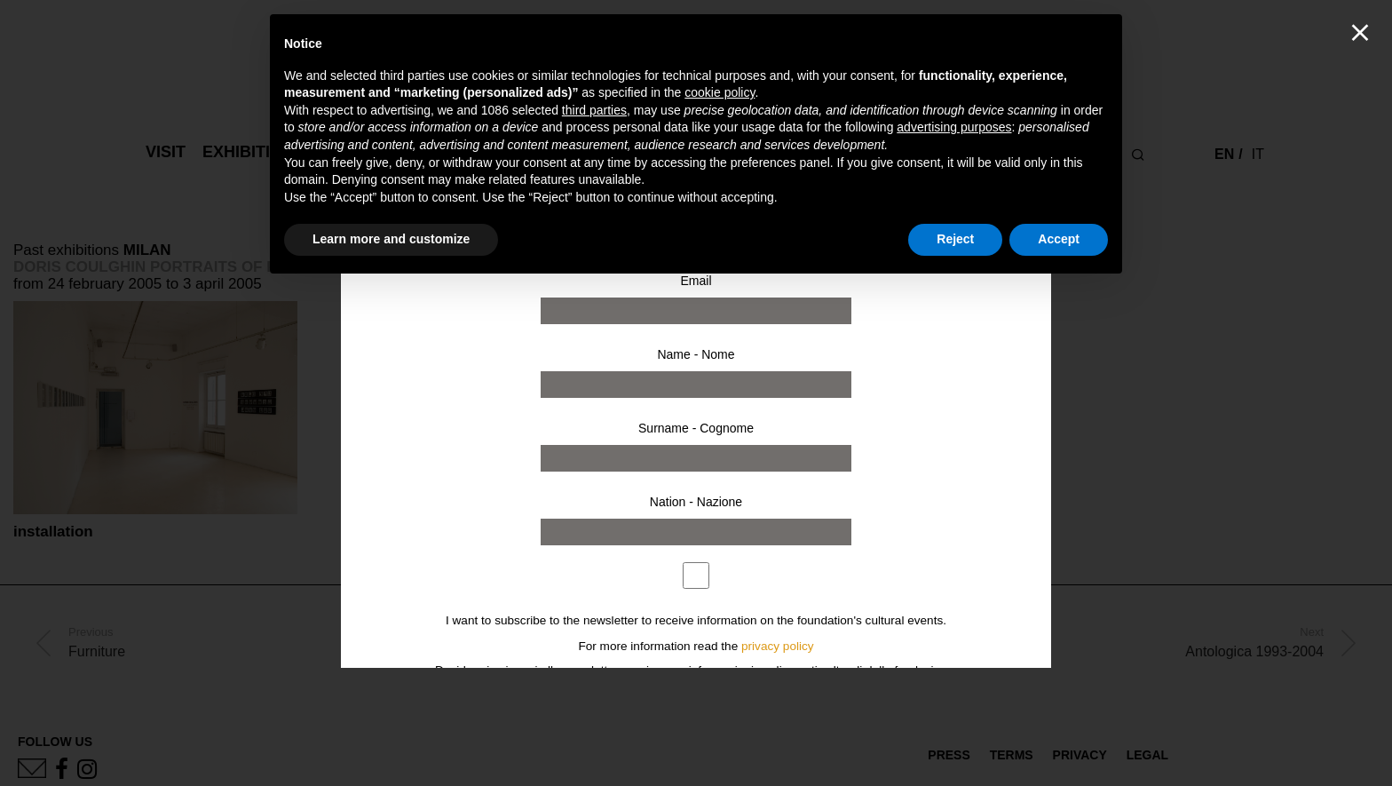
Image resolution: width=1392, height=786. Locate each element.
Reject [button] (955, 239)
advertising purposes (954, 127)
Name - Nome (695, 354)
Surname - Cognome (696, 428)
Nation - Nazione (696, 502)
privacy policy (777, 646)
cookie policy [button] (719, 92)
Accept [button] (1059, 239)
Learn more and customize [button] (391, 239)
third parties (594, 110)
